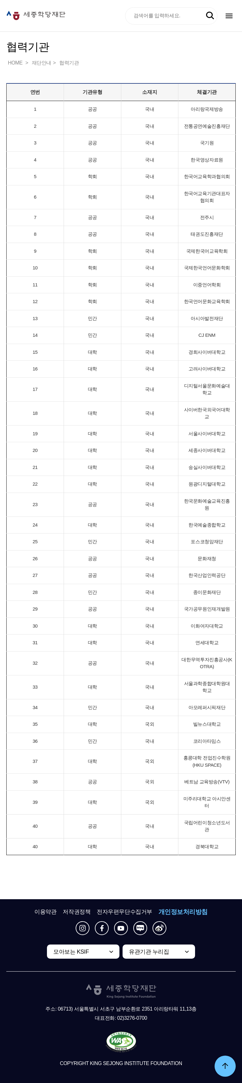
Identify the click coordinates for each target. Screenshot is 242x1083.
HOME (16, 62)
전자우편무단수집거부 (124, 912)
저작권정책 (76, 912)
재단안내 (41, 62)
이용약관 (45, 912)
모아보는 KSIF (71, 952)
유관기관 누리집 (149, 952)
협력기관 (69, 62)
